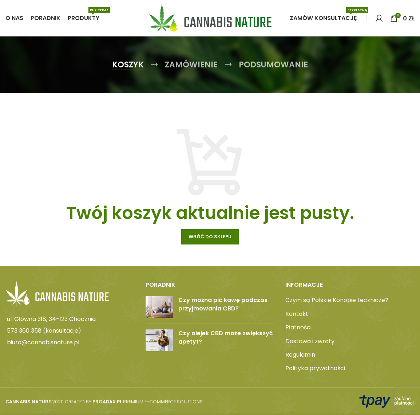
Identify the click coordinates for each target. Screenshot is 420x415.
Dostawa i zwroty (309, 341)
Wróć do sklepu (210, 236)
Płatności (298, 328)
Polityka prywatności (315, 368)
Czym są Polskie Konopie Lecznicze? (336, 300)
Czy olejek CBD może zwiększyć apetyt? (225, 337)
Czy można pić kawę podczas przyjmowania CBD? (223, 304)
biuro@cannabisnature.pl (43, 342)
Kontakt (296, 314)
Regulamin (300, 355)
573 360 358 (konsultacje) (44, 330)
